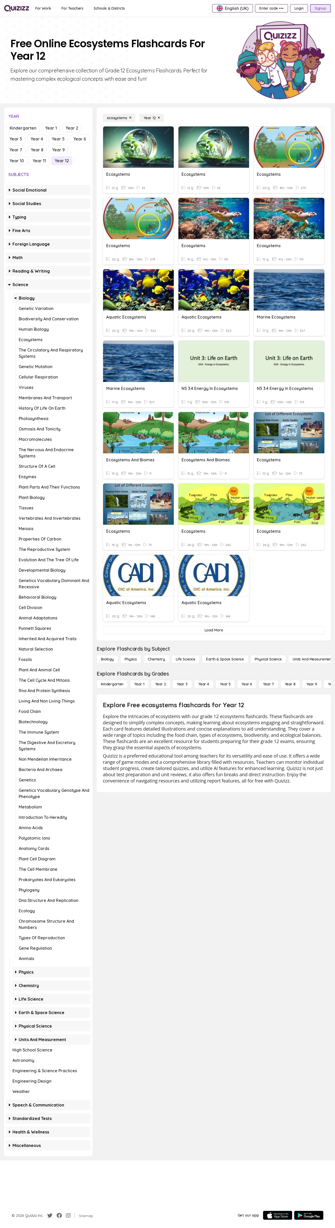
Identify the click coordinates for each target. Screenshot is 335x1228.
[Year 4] (203, 684)
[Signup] (320, 8)
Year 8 (37, 149)
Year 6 (79, 138)
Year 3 (16, 138)
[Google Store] (308, 1215)
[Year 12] (151, 118)
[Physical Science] (268, 659)
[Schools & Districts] (109, 8)
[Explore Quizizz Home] (16, 8)
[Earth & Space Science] (225, 659)
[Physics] (130, 659)
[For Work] (43, 8)
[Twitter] (49, 1215)
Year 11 (39, 160)
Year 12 (62, 160)
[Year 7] (268, 684)
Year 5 (58, 138)
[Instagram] (68, 1215)
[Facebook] (59, 1215)
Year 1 (51, 128)
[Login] (299, 8)
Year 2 (72, 128)
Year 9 (58, 149)
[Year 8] (290, 684)
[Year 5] (225, 684)
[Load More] (214, 630)
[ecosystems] (119, 118)
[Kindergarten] (112, 684)
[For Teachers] (72, 8)
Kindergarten (23, 128)
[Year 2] (160, 684)
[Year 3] (182, 684)
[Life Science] (185, 659)
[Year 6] (247, 684)
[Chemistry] (156, 659)
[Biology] (107, 659)
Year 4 (37, 138)
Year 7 (16, 149)
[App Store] (277, 1215)
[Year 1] (139, 684)
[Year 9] (311, 684)
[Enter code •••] (271, 8)
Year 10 (17, 160)
